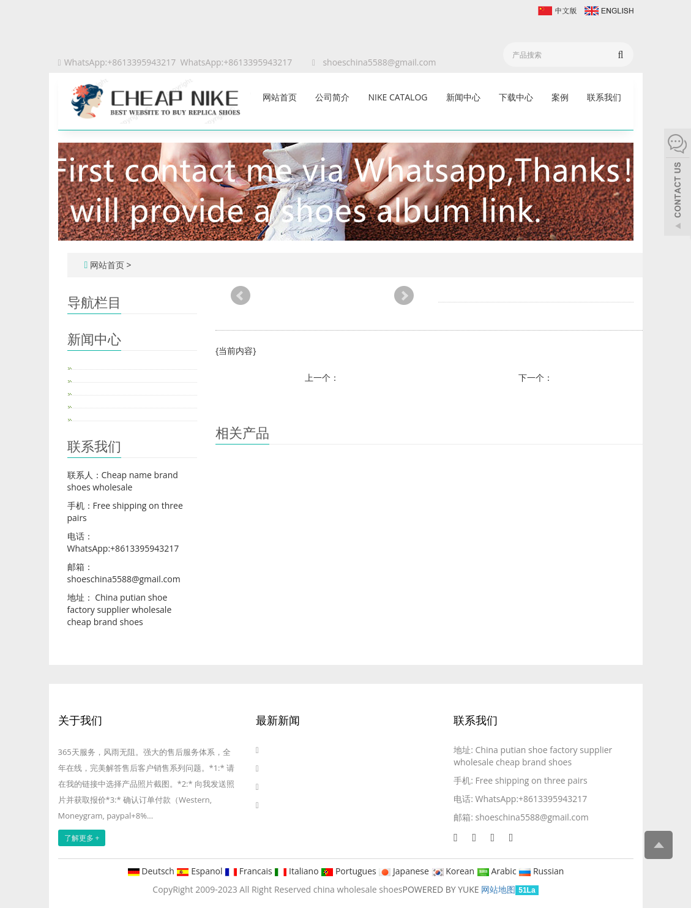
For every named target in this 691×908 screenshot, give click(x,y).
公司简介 (332, 97)
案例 (560, 97)
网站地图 (498, 889)
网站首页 (280, 97)
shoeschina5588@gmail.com (379, 62)
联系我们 (604, 97)
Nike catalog (397, 97)
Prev (240, 296)
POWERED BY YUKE (442, 889)
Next (404, 296)
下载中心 (516, 97)
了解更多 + (82, 838)
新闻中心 (463, 97)
